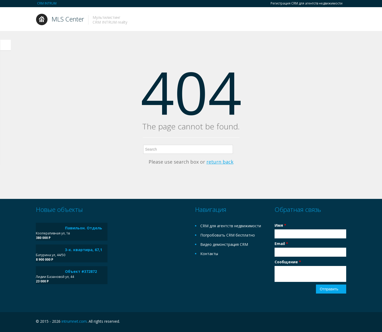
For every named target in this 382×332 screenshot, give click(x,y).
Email (281, 243)
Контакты (209, 253)
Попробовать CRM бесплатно (227, 235)
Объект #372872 (81, 271)
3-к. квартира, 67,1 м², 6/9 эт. (94, 249)
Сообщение (288, 261)
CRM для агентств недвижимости (230, 225)
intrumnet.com (74, 321)
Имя (280, 225)
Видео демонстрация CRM (224, 244)
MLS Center (67, 19)
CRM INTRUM (47, 3)
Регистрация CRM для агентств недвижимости (306, 3)
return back (219, 162)
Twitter (343, 322)
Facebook (332, 322)
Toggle (5, 45)
